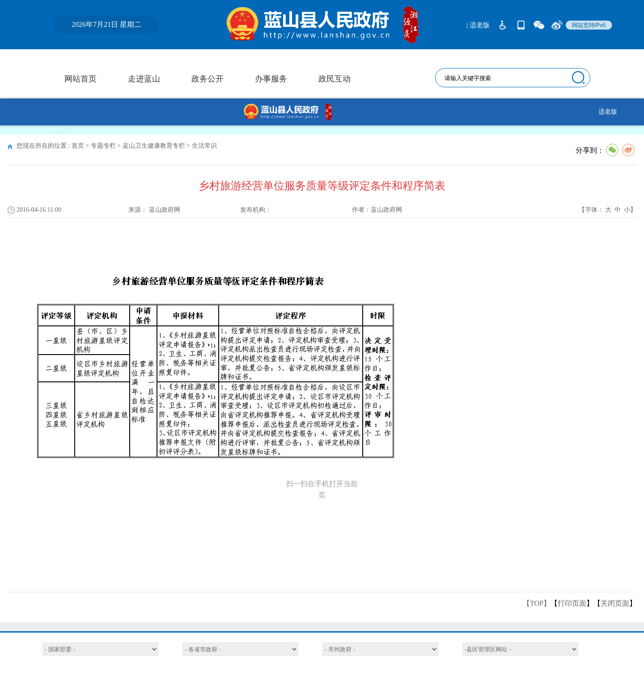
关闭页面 (615, 603)
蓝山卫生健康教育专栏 (154, 145)
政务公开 (207, 78)
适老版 (607, 111)
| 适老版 (478, 25)
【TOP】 (537, 603)
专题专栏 (103, 145)
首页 (78, 145)
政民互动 (334, 78)
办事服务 (271, 78)
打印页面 (572, 603)
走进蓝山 (144, 78)
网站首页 (80, 78)
